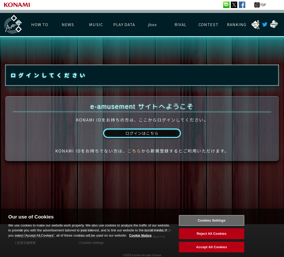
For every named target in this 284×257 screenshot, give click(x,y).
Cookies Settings (212, 225)
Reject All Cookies (211, 238)
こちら (134, 156)
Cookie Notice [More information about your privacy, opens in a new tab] (140, 240)
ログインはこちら (142, 138)
